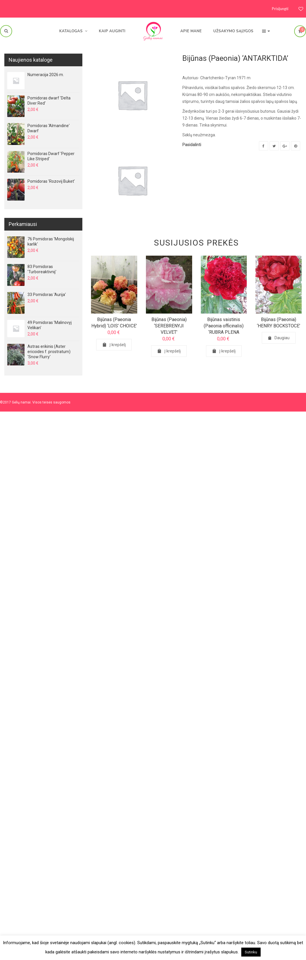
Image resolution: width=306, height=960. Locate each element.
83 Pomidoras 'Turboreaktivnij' (41, 269)
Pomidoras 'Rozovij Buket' (51, 181)
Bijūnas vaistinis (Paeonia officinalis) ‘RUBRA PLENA (224, 326)
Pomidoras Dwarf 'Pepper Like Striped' (51, 156)
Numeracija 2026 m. (45, 74)
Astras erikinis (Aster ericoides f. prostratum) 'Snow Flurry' (49, 351)
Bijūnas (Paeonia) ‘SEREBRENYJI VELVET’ (169, 326)
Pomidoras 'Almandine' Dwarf (48, 128)
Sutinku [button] (251, 952)
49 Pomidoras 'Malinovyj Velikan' (49, 325)
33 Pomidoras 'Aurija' (46, 294)
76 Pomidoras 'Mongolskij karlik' (50, 241)
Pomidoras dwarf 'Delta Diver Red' (49, 100)
